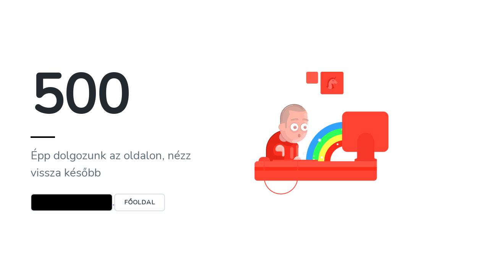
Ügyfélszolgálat (71, 202)
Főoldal (139, 202)
